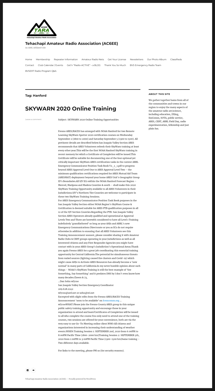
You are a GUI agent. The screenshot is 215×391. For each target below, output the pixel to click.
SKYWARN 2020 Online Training (70, 108)
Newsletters (136, 59)
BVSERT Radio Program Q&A (40, 71)
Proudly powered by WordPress (82, 379)
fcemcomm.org (111, 300)
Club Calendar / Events (50, 65)
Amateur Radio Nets (93, 59)
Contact (29, 65)
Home (28, 59)
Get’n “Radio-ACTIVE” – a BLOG (84, 65)
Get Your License (117, 59)
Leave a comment (33, 119)
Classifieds (176, 59)
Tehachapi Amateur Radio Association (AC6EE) (71, 43)
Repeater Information (66, 59)
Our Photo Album (156, 59)
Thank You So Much (115, 65)
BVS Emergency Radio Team (145, 65)
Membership (43, 59)
